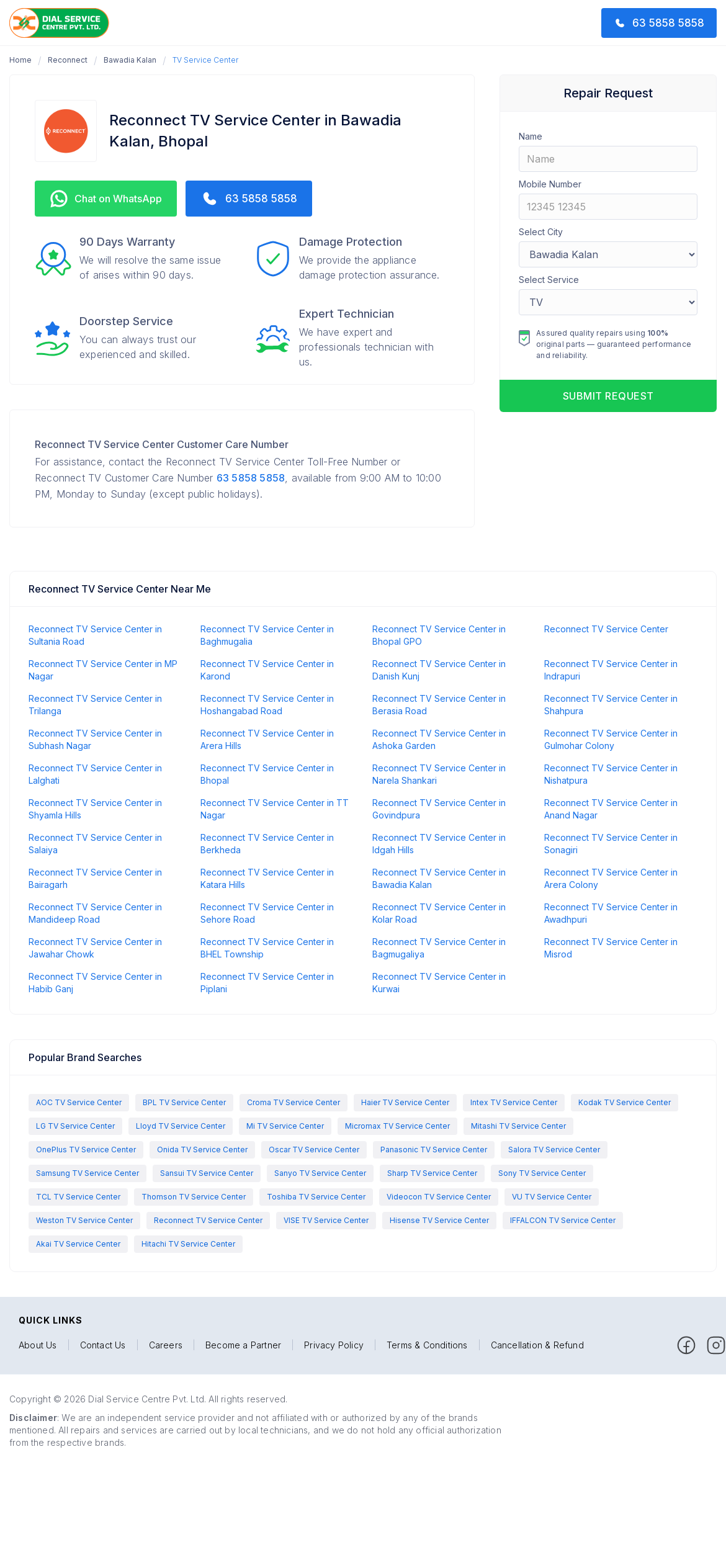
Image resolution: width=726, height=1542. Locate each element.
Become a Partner (243, 1345)
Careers (165, 1345)
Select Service (549, 279)
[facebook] (686, 1345)
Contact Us (103, 1345)
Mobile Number (550, 184)
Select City (541, 231)
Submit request (608, 396)
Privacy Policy (334, 1345)
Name (530, 136)
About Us (38, 1345)
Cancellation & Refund (537, 1345)
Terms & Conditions (427, 1345)
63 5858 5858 (251, 478)
